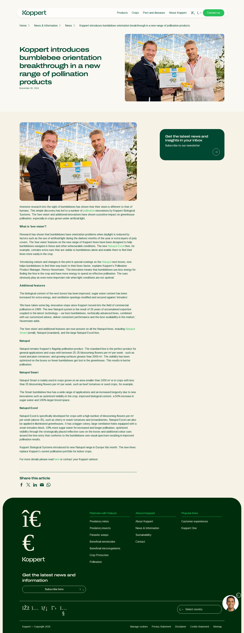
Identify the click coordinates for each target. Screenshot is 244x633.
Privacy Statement (161, 626)
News (68, 25)
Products (122, 12)
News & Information (46, 25)
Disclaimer (180, 626)
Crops (135, 12)
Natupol (106, 261)
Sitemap (217, 626)
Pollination (96, 561)
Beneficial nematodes (102, 541)
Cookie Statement (199, 626)
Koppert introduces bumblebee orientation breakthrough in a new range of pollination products (134, 25)
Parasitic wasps (99, 534)
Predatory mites (99, 521)
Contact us (213, 12)
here (56, 459)
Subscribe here (65, 589)
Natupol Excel (116, 246)
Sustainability (143, 534)
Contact (140, 541)
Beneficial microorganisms (105, 548)
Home (23, 25)
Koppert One (189, 528)
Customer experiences (194, 521)
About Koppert (178, 12)
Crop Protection (99, 555)
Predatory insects (100, 528)
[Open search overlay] (193, 13)
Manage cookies (139, 626)
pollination (89, 210)
